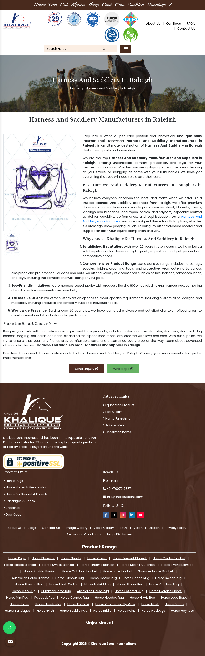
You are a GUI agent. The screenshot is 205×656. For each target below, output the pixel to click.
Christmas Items (117, 432)
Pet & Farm (112, 412)
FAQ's (191, 23)
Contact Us (186, 28)
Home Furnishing (116, 418)
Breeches (11, 508)
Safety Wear (114, 425)
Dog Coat (12, 514)
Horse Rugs (13, 480)
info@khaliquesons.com (124, 496)
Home (75, 88)
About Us (153, 23)
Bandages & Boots (19, 501)
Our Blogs (173, 23)
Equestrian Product (119, 405)
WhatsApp (123, 369)
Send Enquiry (86, 369)
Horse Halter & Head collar (24, 487)
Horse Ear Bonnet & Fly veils (25, 494)
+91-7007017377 (119, 488)
